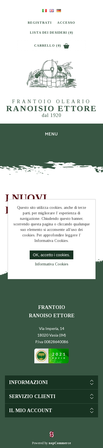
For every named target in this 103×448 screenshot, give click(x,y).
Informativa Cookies (51, 264)
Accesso (66, 23)
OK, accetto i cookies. (51, 255)
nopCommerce (60, 443)
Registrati (40, 23)
